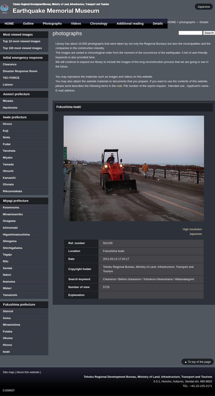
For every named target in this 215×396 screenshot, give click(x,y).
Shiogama (9, 241)
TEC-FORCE (11, 77)
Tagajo (7, 254)
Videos (76, 23)
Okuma (8, 338)
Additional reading (130, 23)
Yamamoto (10, 295)
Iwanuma (9, 281)
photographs (187, 22)
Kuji (5, 130)
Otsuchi (8, 171)
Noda (6, 137)
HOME (9, 23)
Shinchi (8, 311)
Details (158, 23)
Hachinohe (10, 107)
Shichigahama (12, 248)
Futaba (7, 331)
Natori (7, 274)
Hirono (7, 124)
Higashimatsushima (16, 234)
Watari (7, 288)
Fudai (7, 144)
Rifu (5, 261)
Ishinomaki (10, 227)
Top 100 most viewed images (22, 48)
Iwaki (6, 351)
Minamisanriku (13, 214)
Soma (7, 318)
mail (119, 86)
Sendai (7, 268)
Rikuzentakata (12, 191)
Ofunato (8, 184)
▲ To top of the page (197, 361)
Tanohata (9, 150)
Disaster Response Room (20, 71)
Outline (28, 23)
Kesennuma (11, 207)
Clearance (9, 64)
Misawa (8, 100)
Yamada (8, 164)
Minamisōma (11, 324)
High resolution (192, 229)
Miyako (8, 157)
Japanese (204, 6)
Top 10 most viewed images (21, 41)
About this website (27, 372)
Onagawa (9, 221)
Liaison (8, 84)
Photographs (52, 23)
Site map (8, 372)
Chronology (99, 23)
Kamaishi (9, 177)
